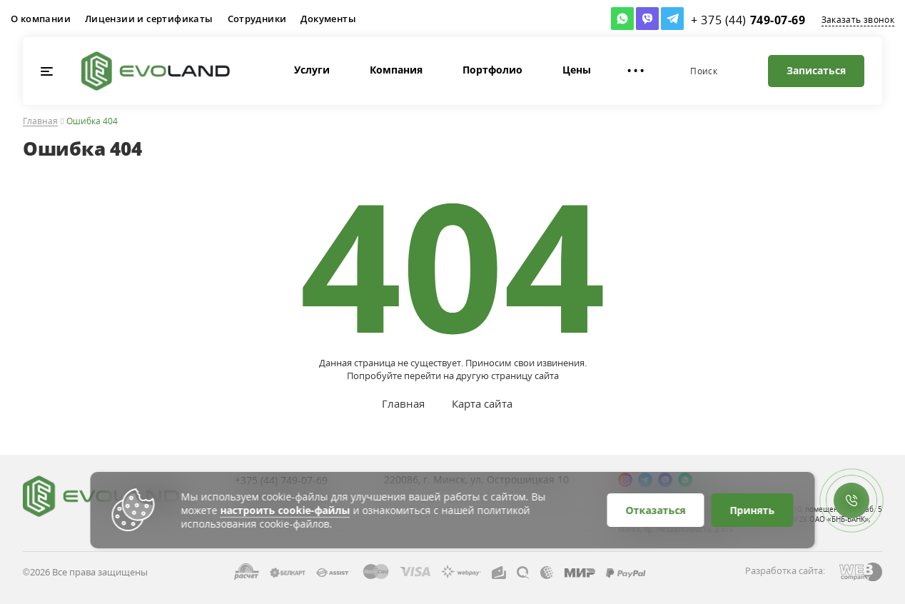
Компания (369, 69)
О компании (41, 18)
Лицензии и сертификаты (149, 18)
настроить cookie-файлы (285, 510)
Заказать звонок (857, 20)
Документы (328, 18)
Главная (40, 121)
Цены (550, 69)
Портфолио (466, 69)
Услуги (285, 69)
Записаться (816, 70)
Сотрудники (257, 18)
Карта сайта (482, 403)
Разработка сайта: (785, 570)
